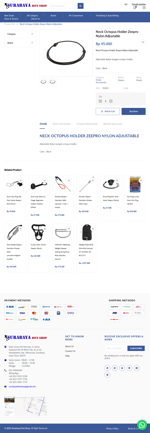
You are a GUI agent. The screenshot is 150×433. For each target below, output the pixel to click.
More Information (62, 123)
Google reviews (139, 4)
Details (43, 123)
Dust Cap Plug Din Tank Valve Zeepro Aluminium (14, 200)
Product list (9, 24)
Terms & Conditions (137, 428)
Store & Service (11, 19)
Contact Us (70, 351)
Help (67, 356)
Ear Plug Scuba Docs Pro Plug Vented (133, 200)
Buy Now (133, 111)
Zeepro (121, 80)
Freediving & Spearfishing (107, 16)
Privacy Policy (112, 428)
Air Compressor (76, 16)
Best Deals (9, 16)
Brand (53, 16)
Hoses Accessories (101, 81)
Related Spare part (112, 123)
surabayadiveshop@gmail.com (22, 386)
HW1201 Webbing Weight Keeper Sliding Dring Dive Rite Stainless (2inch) (62, 252)
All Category (32, 16)
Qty (100, 96)
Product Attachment (87, 123)
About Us (35, 19)
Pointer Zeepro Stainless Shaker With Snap (85, 200)
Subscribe (136, 348)
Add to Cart (110, 111)
